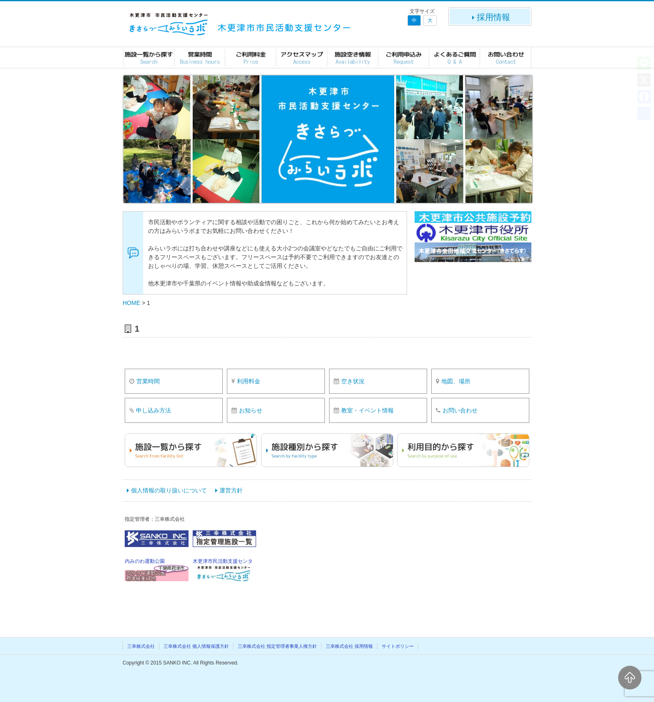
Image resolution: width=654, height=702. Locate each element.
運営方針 (231, 490)
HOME (131, 303)
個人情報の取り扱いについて (169, 490)
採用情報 (490, 17)
